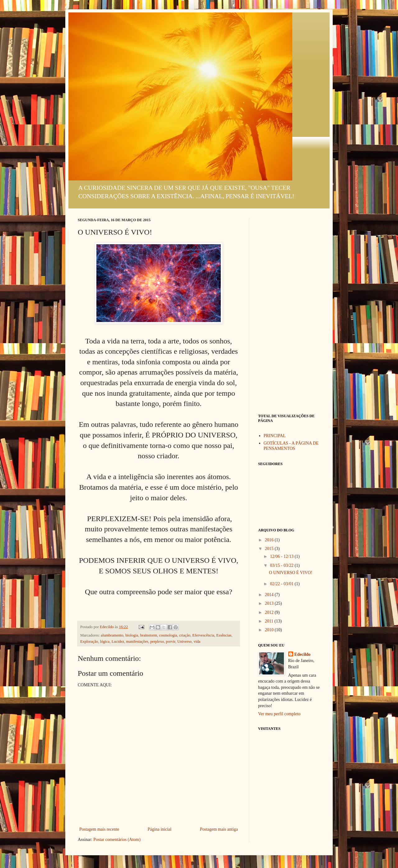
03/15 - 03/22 (282, 565)
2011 (270, 621)
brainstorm (148, 635)
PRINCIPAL (275, 435)
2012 (270, 612)
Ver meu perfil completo (279, 714)
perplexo (157, 641)
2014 (270, 594)
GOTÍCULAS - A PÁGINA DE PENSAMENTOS (291, 446)
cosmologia (168, 635)
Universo (184, 641)
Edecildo (302, 654)
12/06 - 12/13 (282, 556)
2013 (270, 603)
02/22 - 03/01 (282, 583)
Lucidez (118, 641)
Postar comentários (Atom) (117, 839)
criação (184, 635)
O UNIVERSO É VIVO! (290, 572)
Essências (224, 635)
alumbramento (112, 635)
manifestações (137, 641)
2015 (270, 548)
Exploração (89, 641)
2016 (270, 540)
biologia (131, 635)
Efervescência (203, 635)
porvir (170, 641)
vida (197, 641)
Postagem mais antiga (219, 829)
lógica (105, 641)
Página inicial (160, 829)
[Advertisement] (289, 311)
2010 (270, 630)
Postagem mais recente (99, 829)
